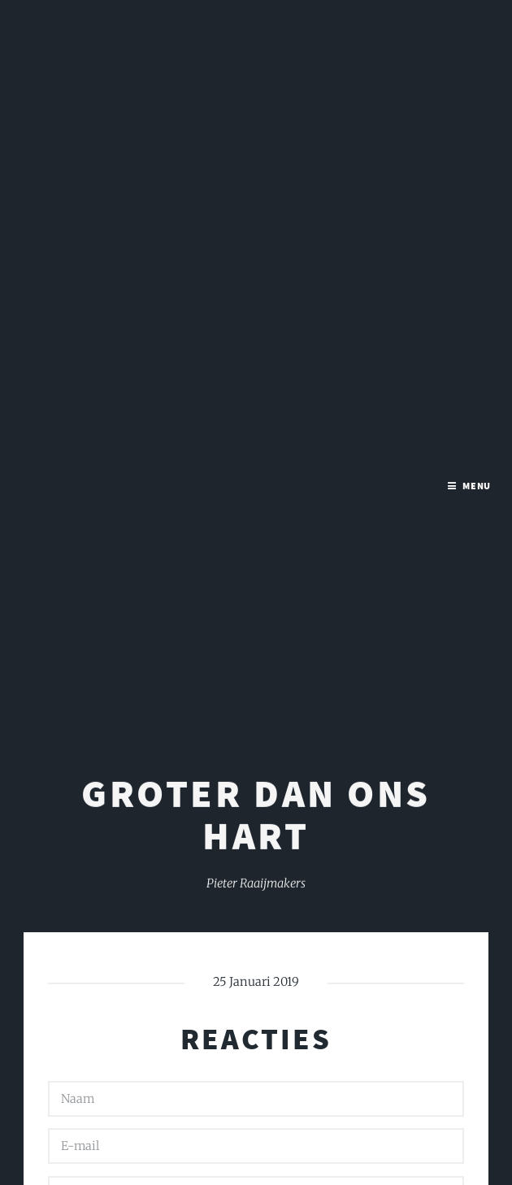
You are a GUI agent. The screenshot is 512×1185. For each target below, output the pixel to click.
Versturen (103, 1098)
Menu (477, 23)
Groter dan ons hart (256, 441)
